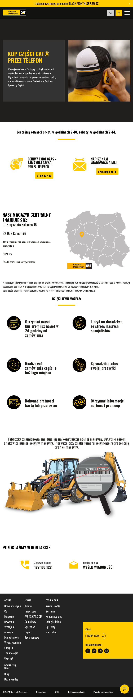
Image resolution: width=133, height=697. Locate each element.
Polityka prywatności (76, 692)
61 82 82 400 (44, 176)
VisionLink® (53, 606)
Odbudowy (30, 621)
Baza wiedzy (11, 679)
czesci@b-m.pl (107, 172)
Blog (6, 674)
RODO (57, 692)
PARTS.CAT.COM (33, 616)
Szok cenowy (31, 637)
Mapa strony (41, 692)
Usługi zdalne (53, 621)
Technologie (11, 653)
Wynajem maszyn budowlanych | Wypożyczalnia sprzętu (12, 637)
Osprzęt (8, 658)
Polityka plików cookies (103, 692)
